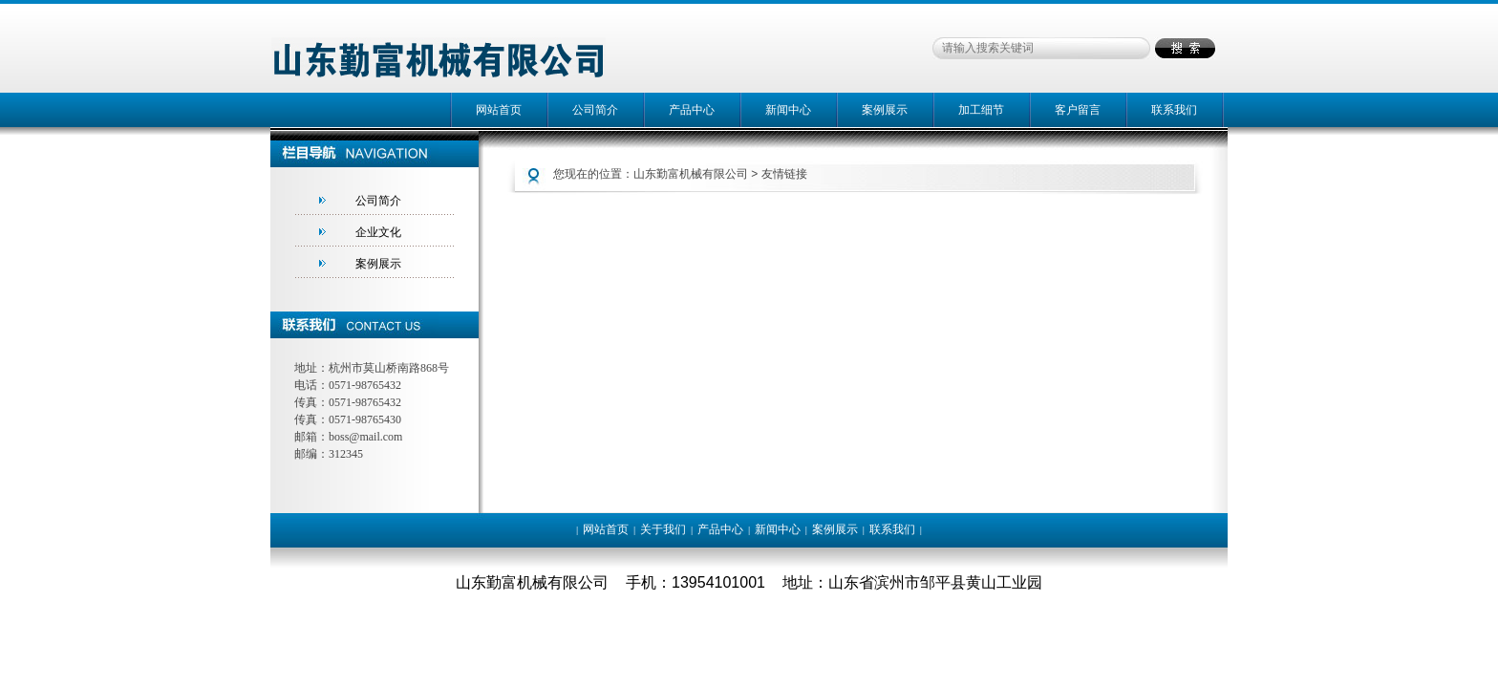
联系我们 (1174, 110)
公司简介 (595, 110)
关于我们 (663, 529)
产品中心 (692, 110)
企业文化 (378, 232)
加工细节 (981, 110)
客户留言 (1078, 110)
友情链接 (784, 174)
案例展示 (885, 110)
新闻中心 (788, 110)
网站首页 (499, 110)
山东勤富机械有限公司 (690, 174)
